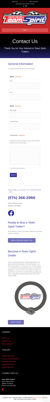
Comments (17, 135)
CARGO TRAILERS (8, 356)
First (11, 81)
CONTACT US (23, 1)
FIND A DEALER (34, 1)
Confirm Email (14, 121)
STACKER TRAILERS (9, 361)
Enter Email (13, 110)
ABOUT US (15, 1)
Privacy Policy (37, 397)
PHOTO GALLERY (8, 367)
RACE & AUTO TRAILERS (10, 359)
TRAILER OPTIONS (8, 364)
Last (11, 92)
